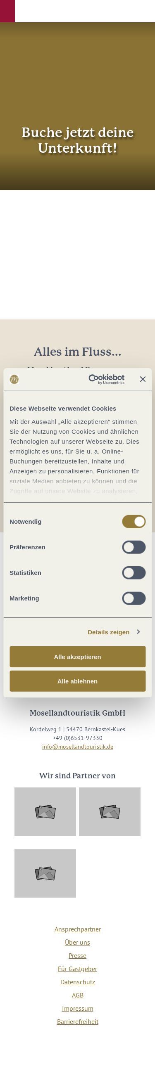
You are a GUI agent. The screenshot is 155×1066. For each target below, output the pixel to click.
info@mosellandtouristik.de (77, 746)
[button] (7, 11)
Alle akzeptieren (77, 656)
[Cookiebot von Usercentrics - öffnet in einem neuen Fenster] (92, 379)
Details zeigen (108, 631)
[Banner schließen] (142, 379)
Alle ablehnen (77, 681)
